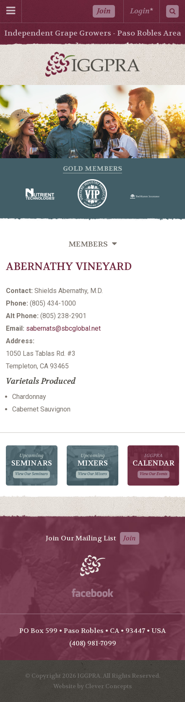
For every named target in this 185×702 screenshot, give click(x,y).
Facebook (92, 593)
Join (104, 11)
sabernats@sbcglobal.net (63, 328)
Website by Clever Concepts (92, 686)
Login (140, 11)
